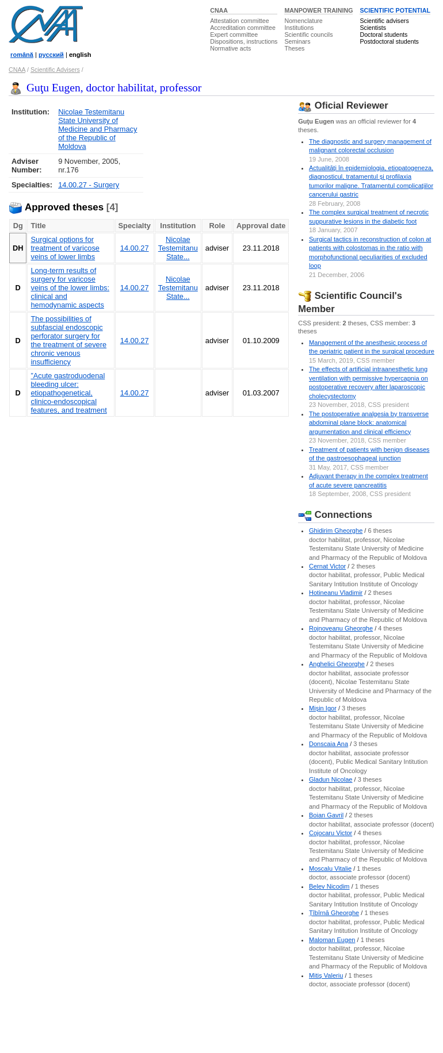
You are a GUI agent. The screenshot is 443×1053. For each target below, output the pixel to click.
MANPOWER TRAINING (318, 10)
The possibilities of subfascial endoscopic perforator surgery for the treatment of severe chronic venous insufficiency (68, 340)
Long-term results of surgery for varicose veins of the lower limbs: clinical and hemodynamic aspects (69, 287)
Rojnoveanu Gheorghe (341, 628)
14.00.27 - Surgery (88, 184)
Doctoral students (383, 34)
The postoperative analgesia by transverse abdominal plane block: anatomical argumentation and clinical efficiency (369, 422)
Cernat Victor (327, 566)
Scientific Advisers (55, 69)
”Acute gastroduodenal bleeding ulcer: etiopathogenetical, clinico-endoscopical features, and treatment (68, 392)
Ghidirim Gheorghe (335, 530)
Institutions (299, 27)
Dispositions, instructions (243, 41)
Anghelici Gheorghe (337, 663)
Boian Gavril (326, 815)
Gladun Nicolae (331, 779)
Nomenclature (303, 20)
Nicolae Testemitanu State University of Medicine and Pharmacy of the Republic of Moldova (97, 129)
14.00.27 (134, 248)
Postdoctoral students (389, 41)
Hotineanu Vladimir (335, 592)
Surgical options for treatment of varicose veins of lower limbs (65, 248)
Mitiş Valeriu (326, 975)
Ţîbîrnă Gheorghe (334, 912)
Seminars (297, 41)
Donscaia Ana (328, 743)
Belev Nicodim (329, 886)
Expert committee (234, 34)
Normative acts (230, 48)
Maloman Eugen (332, 939)
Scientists (373, 27)
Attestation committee (239, 20)
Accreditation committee (243, 27)
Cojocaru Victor (330, 832)
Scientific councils (308, 34)
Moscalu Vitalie (330, 868)
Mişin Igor (323, 708)
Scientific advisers (384, 20)
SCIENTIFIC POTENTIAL (395, 10)
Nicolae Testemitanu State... (178, 248)
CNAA (219, 10)
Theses (294, 48)
